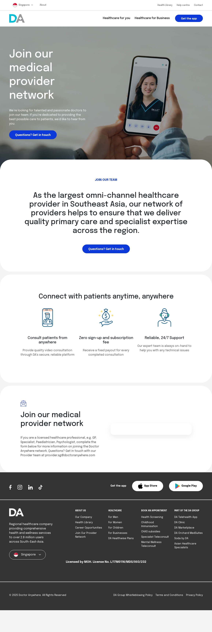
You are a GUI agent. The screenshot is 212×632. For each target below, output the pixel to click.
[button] (147, 486)
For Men (113, 517)
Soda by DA (181, 538)
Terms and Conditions (169, 595)
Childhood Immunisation (149, 524)
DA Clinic (179, 522)
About (43, 5)
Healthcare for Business (152, 18)
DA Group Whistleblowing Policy (133, 595)
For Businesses (117, 533)
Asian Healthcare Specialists (185, 545)
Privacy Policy (194, 595)
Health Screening (152, 517)
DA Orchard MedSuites (188, 533)
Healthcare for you (116, 18)
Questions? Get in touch (33, 135)
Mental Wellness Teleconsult (151, 544)
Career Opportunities (88, 528)
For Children (115, 528)
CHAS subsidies (150, 531)
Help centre (183, 5)
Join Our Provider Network (86, 535)
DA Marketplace (184, 528)
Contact (198, 5)
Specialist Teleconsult (155, 537)
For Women (115, 522)
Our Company (83, 517)
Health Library (164, 5)
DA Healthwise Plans (121, 538)
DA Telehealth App (185, 517)
